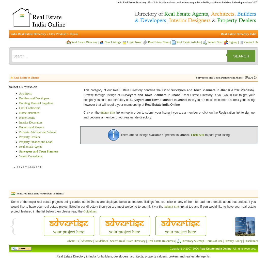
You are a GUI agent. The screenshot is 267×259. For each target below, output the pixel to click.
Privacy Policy (233, 241)
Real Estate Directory (84, 42)
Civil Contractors (29, 108)
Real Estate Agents (30, 146)
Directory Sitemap (193, 241)
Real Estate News (159, 42)
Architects (25, 93)
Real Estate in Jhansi (26, 77)
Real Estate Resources (161, 241)
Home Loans (27, 117)
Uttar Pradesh (58, 34)
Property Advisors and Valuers (37, 132)
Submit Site (215, 42)
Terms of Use (214, 241)
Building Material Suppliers (36, 103)
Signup (233, 42)
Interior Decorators (31, 122)
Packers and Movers (31, 127)
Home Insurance (29, 113)
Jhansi (74, 34)
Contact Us (251, 42)
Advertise (87, 241)
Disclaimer (251, 241)
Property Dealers (29, 137)
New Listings (112, 42)
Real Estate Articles (189, 42)
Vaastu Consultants (31, 156)
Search (241, 56)
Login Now (134, 42)
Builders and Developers (34, 98)
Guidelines (90, 211)
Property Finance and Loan (35, 142)
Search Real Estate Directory (127, 241)
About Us (73, 241)
